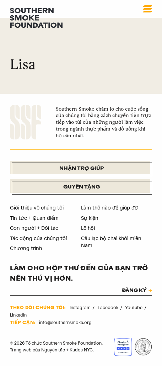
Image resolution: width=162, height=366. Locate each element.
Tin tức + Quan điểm (34, 218)
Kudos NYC (81, 350)
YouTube (134, 307)
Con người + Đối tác (34, 228)
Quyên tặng (81, 187)
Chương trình (26, 248)
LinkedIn (18, 315)
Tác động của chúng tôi (38, 238)
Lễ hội (88, 228)
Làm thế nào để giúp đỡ (109, 208)
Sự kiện (89, 218)
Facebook (108, 307)
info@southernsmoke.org (65, 322)
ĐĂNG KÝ (134, 290)
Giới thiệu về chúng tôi (37, 208)
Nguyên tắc (53, 350)
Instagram (81, 307)
